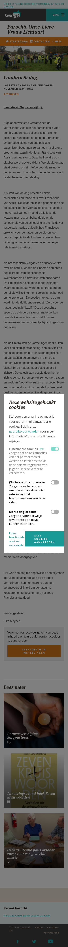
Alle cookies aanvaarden (44, 539)
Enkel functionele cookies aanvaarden (17, 539)
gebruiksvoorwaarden (24, 431)
